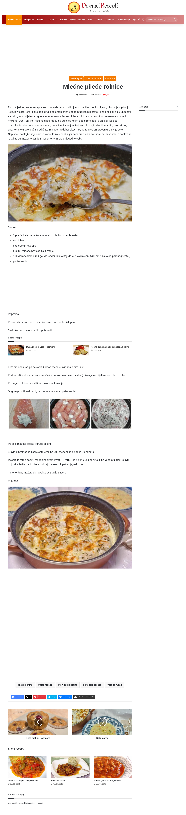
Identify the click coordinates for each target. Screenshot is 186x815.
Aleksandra (83, 95)
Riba (90, 19)
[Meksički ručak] (70, 767)
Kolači (51, 19)
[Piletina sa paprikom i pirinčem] (27, 767)
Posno (40, 19)
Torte (62, 19)
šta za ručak (115, 684)
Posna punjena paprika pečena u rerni (110, 347)
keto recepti (46, 684)
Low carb (110, 78)
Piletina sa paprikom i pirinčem (23, 780)
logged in (23, 803)
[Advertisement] (93, 48)
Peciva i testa (76, 19)
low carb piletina (68, 684)
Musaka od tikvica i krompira (40, 347)
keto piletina (25, 684)
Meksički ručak (58, 780)
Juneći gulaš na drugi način (107, 780)
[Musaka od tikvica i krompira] (16, 350)
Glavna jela (13, 19)
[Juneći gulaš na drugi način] (113, 767)
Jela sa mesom (94, 78)
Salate (99, 19)
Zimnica (110, 19)
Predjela (28, 19)
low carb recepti (93, 684)
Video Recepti (124, 19)
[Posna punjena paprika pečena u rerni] (81, 350)
